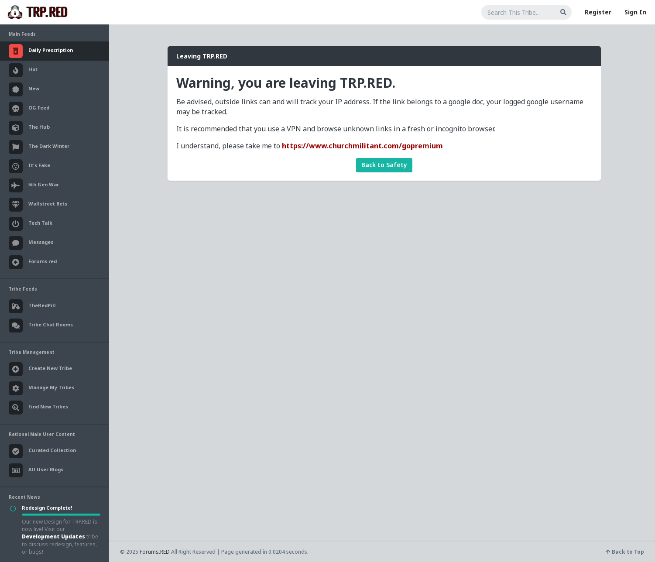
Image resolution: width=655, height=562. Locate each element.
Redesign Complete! (47, 507)
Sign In (635, 12)
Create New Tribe (40, 369)
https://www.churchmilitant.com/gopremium (362, 146)
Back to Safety (384, 165)
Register (598, 12)
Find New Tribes (38, 408)
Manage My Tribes (41, 388)
